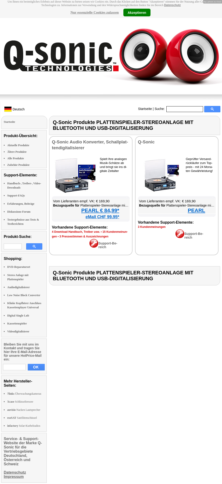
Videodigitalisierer (18, 331)
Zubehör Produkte (18, 165)
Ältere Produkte (17, 151)
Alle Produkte (15, 158)
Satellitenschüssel (22, 417)
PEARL (196, 210)
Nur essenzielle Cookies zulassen (94, 12)
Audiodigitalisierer (18, 287)
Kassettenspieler (17, 323)
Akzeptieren (137, 12)
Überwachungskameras (24, 393)
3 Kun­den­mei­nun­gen (152, 227)
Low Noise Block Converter (23, 295)
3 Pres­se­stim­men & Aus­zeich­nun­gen (83, 236)
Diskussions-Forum (18, 211)
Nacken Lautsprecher (23, 409)
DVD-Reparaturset (18, 267)
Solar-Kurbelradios (23, 425)
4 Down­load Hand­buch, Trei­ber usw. (76, 231)
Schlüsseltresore (20, 401)
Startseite (145, 109)
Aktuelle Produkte (18, 145)
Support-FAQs (16, 195)
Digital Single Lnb (18, 315)
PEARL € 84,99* (100, 210)
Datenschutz (172, 5)
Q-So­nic (146, 141)
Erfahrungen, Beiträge (20, 203)
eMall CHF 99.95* (102, 217)
